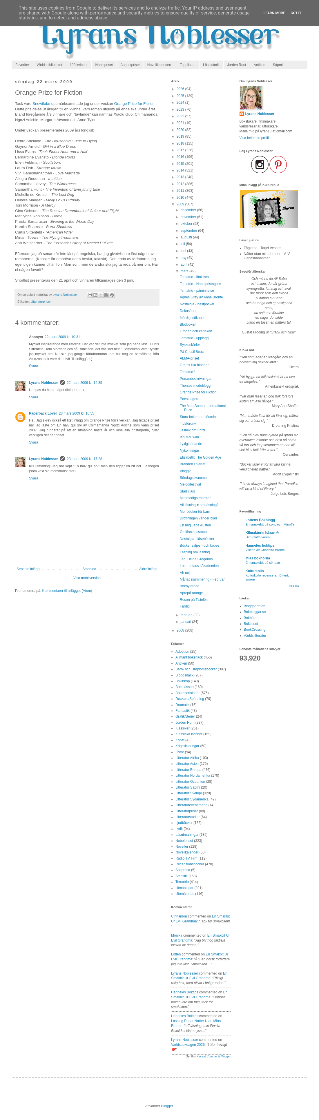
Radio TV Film (186, 858)
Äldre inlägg (148, 569)
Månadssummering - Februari (202, 579)
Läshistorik (211, 65)
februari (187, 615)
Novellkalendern (159, 65)
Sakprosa (182, 870)
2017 (181, 150)
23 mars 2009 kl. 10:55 (76, 413)
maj (184, 258)
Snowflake (41, 103)
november (189, 217)
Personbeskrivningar (195, 379)
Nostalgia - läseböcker (197, 539)
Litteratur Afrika (187, 758)
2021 (181, 123)
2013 (181, 177)
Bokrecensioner (187, 693)
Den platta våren (258, 537)
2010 (181, 198)
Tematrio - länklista (194, 277)
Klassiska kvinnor (188, 734)
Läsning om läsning (195, 552)
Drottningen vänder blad (198, 518)
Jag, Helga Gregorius (196, 559)
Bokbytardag (189, 586)
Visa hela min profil (254, 138)
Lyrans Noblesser (43, 383)
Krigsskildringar (187, 746)
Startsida (89, 569)
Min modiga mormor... (196, 498)
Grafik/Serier (185, 716)
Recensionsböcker (189, 864)
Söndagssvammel (193, 478)
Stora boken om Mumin (198, 417)
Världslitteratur (255, 636)
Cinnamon (179, 916)
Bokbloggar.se (255, 612)
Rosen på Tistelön (194, 600)
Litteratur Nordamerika (192, 776)
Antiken (259, 65)
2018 (181, 143)
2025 (181, 96)
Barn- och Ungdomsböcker (196, 669)
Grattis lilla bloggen (194, 365)
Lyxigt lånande (191, 444)
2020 (181, 130)
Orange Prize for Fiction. (135, 103)
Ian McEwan (189, 437)
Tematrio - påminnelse (197, 291)
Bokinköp (182, 681)
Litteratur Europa (188, 770)
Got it (296, 13)
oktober (187, 224)
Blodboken (188, 324)
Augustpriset (130, 65)
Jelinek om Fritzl (192, 430)
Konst (179, 740)
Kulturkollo (255, 571)
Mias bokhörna (258, 558)
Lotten (176, 954)
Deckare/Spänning (189, 699)
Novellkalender (186, 852)
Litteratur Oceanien (190, 782)
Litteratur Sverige (188, 793)
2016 (181, 157)
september (189, 231)
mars (185, 271)
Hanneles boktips (184, 992)
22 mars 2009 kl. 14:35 (84, 383)
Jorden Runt (236, 65)
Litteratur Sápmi (187, 787)
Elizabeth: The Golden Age (200, 457)
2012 (181, 184)
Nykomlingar (189, 450)
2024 (181, 103)
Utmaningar (184, 888)
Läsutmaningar (186, 835)
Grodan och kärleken (196, 331)
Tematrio (182, 882)
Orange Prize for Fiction (198, 392)
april (184, 264)
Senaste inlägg (28, 569)
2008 (181, 630)
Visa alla (294, 585)
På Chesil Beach (193, 352)
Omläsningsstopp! (194, 532)
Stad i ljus (187, 491)
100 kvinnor (79, 65)
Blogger (167, 1106)
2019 (181, 136)
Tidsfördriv (188, 424)
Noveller (181, 846)
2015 (181, 164)
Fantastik (182, 711)
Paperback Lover (43, 413)
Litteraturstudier (187, 817)
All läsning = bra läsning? (199, 505)
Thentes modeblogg (195, 386)
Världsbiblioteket (49, 65)
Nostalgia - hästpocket (197, 304)
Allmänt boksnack (189, 657)
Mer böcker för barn (195, 512)
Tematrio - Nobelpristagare (200, 284)
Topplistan (187, 65)
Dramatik (182, 705)
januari (186, 622)
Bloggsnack (184, 675)
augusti (187, 237)
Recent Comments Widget (214, 1056)
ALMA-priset (189, 358)
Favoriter (22, 65)
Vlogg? (185, 471)
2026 (181, 89)
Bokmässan (184, 687)
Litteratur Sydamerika (192, 799)
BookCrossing (255, 630)
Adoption (182, 652)
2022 (181, 116)
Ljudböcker (184, 823)
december (189, 210)
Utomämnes (184, 894)
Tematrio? (187, 372)
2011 (181, 191)
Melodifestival (190, 484)
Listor (179, 752)
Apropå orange (191, 593)
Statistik (181, 876)
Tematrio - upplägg (194, 338)
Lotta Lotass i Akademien (199, 566)
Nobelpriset (104, 65)
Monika (176, 935)
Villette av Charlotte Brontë (265, 550)
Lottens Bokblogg (260, 520)
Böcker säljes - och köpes (200, 545)
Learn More (274, 13)
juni (184, 251)
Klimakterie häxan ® (262, 533)
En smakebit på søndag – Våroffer (271, 524)
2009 (181, 204)
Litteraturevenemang (191, 805)
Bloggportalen (254, 606)
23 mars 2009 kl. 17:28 (84, 459)
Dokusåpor (188, 311)
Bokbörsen (252, 618)
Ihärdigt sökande (193, 318)
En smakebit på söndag (263, 562)
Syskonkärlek (190, 345)
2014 (181, 170)
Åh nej (185, 573)
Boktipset (251, 624)
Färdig (185, 606)
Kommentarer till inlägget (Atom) (67, 591)
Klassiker (182, 728)
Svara (33, 366)
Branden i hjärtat (192, 464)
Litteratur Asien (187, 764)
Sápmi (278, 65)
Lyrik (179, 829)
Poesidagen (189, 399)
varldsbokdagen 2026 (188, 1045)
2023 (181, 109)
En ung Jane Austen (195, 525)
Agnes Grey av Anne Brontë (201, 297)
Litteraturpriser (41, 301)
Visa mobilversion (87, 578)
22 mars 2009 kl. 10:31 (62, 337)
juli (183, 244)
